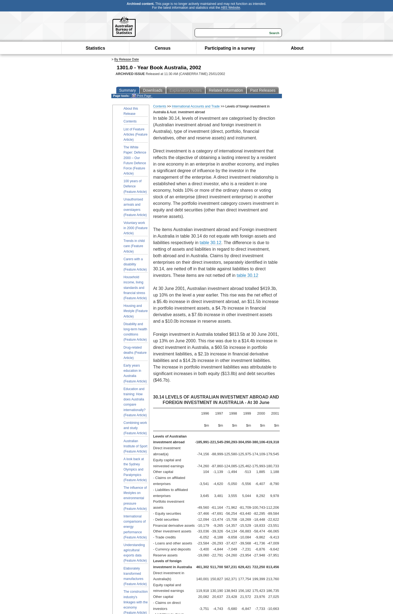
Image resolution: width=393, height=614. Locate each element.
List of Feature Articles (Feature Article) (136, 134)
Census (163, 48)
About (297, 48)
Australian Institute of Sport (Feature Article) (135, 446)
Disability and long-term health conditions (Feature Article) (135, 332)
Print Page (141, 96)
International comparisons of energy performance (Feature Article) (135, 526)
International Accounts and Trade (196, 106)
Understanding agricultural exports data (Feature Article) (135, 553)
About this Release (131, 111)
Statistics (95, 48)
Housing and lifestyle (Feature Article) (136, 311)
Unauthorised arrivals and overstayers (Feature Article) (135, 207)
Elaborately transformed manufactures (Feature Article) (135, 576)
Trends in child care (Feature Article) (134, 246)
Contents (130, 121)
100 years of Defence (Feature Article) (135, 186)
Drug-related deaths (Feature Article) (135, 353)
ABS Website (230, 8)
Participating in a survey (230, 48)
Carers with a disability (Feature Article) (135, 264)
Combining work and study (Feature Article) (135, 428)
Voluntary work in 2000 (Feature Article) (136, 228)
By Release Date (126, 59)
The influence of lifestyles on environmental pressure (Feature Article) (135, 498)
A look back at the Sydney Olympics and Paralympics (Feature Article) (135, 469)
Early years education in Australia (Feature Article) (135, 373)
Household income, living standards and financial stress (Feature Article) (135, 287)
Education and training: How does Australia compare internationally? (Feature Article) (135, 402)
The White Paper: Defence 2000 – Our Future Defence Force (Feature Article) (135, 160)
